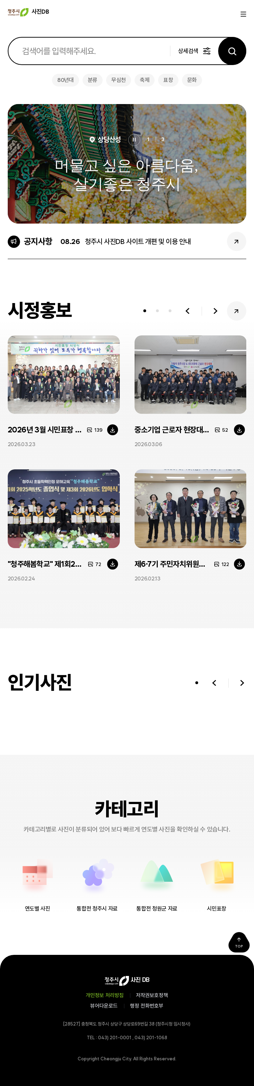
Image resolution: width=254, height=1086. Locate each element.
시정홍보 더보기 (236, 311)
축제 (144, 80)
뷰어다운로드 (104, 1006)
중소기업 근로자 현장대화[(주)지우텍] (191, 429)
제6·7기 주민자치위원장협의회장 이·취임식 (191, 563)
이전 (187, 311)
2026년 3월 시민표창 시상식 (51, 429)
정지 (134, 140)
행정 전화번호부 (146, 1006)
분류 (92, 80)
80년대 (65, 80)
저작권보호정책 (152, 995)
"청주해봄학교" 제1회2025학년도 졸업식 (64, 563)
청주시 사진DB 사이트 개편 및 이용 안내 (138, 241)
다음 (215, 311)
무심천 (118, 80)
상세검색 (188, 50)
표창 (168, 80)
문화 (192, 80)
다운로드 (112, 429)
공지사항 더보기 (236, 241)
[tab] (145, 311)
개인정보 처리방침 (105, 995)
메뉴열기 (242, 14)
